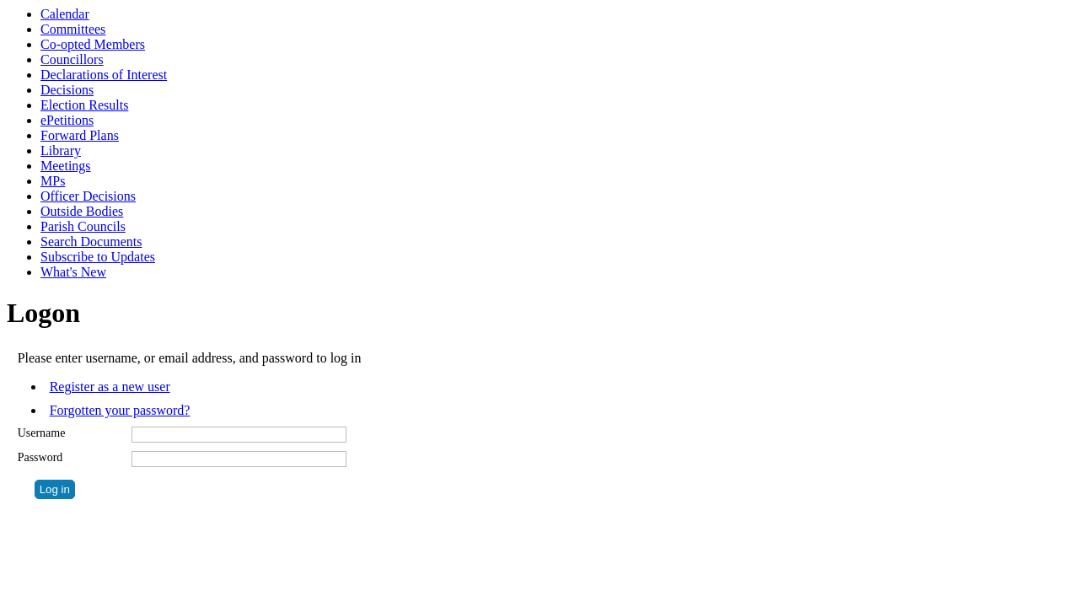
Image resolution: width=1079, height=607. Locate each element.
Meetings (65, 165)
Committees (72, 29)
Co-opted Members (92, 44)
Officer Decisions (88, 196)
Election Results (84, 105)
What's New (73, 272)
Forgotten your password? (120, 410)
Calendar (64, 14)
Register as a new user (110, 386)
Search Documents (91, 241)
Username (42, 433)
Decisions (67, 90)
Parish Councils (83, 226)
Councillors (72, 59)
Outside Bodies (81, 211)
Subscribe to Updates (97, 257)
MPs (52, 181)
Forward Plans (79, 135)
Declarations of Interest (103, 74)
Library (60, 150)
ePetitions (67, 120)
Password (40, 457)
